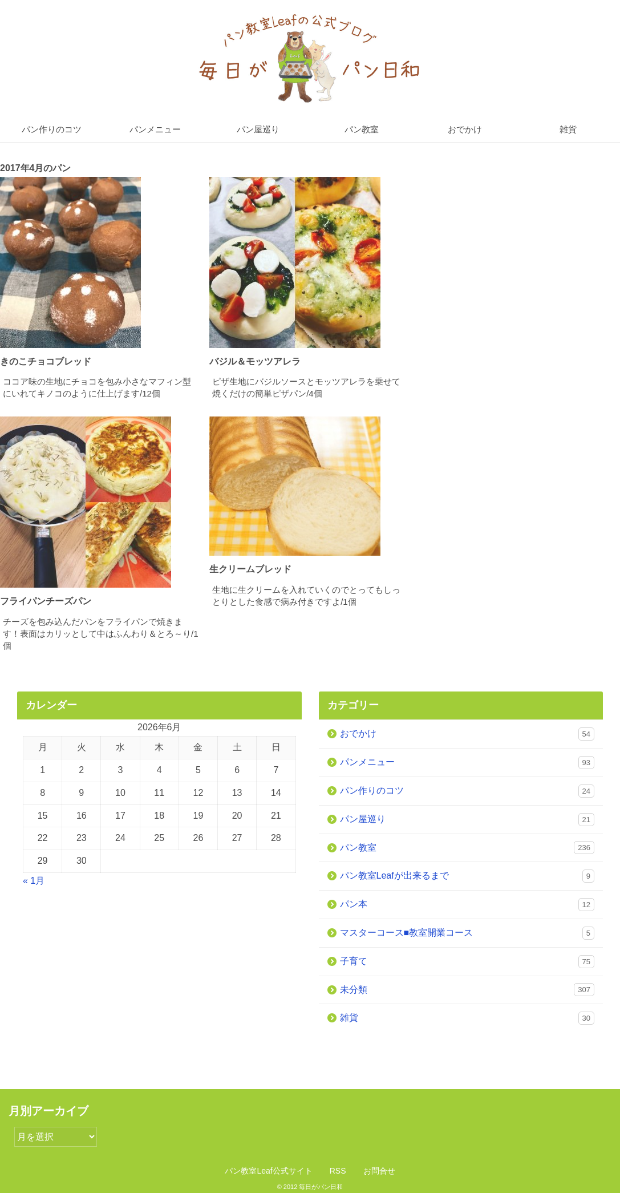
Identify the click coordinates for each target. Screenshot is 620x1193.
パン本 (467, 904)
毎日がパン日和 (321, 1186)
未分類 (467, 989)
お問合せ (379, 1170)
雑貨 (467, 1018)
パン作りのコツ (52, 129)
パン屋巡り (258, 129)
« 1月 (33, 880)
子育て (467, 961)
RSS (338, 1170)
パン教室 (362, 129)
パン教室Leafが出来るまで (467, 876)
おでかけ (465, 129)
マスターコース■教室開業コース (467, 933)
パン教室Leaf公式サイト (268, 1170)
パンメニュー (155, 129)
